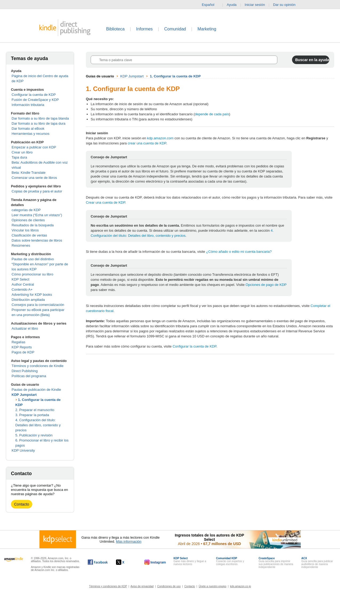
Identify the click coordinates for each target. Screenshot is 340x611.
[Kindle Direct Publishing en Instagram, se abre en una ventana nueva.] (155, 562)
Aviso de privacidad (142, 586)
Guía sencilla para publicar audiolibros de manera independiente (317, 563)
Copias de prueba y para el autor (37, 191)
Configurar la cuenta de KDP (34, 95)
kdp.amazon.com (160, 138)
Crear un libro (22, 152)
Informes (144, 29)
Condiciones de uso (169, 586)
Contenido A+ (22, 289)
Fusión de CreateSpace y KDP (35, 100)
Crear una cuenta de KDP (105, 202)
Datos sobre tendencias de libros (37, 240)
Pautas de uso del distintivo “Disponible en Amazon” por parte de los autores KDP (40, 264)
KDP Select (20, 279)
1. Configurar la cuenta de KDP (175, 76)
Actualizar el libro (25, 328)
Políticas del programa (29, 376)
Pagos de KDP (23, 352)
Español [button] (210, 5)
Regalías (18, 342)
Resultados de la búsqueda (33, 225)
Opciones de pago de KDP (266, 285)
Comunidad (175, 29)
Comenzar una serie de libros (34, 178)
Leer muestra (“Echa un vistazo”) (37, 215)
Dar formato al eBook (28, 129)
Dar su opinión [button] (287, 5)
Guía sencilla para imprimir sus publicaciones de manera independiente (276, 563)
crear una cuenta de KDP (147, 143)
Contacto (21, 504)
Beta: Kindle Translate (29, 173)
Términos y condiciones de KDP (108, 586)
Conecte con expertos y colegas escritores (230, 561)
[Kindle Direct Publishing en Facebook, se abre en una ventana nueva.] (98, 562)
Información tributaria (28, 105)
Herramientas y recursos (31, 134)
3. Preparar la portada (32, 415)
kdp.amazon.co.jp (240, 586)
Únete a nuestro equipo (212, 586)
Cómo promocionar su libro (32, 274)
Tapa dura (19, 157)
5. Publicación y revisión (34, 435)
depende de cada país (212, 114)
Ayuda (232, 5)
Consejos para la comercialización (38, 305)
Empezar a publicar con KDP (34, 147)
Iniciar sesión (255, 5)
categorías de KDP (26, 210)
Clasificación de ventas (29, 235)
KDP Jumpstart (24, 395)
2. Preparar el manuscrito (34, 410)
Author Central (23, 284)
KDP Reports (22, 347)
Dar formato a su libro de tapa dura (39, 123)
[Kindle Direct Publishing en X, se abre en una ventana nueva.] (125, 562)
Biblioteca (115, 29)
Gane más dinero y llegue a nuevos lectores (190, 561)
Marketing (207, 29)
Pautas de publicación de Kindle (36, 390)
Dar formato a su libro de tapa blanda (40, 118)
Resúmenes (21, 245)
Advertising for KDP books (32, 295)
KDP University (23, 450)
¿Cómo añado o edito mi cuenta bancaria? (239, 252)
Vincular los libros (25, 230)
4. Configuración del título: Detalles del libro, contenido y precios (38, 425)
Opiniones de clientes (28, 220)
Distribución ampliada (28, 300)
